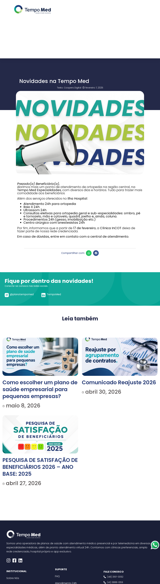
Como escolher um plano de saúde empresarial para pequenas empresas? (40, 389)
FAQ (57, 576)
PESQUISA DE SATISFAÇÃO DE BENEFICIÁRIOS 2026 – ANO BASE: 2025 (40, 467)
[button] (89, 253)
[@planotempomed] (7, 295)
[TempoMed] (43, 295)
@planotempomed (22, 294)
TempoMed (54, 294)
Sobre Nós (12, 578)
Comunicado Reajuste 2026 (119, 382)
